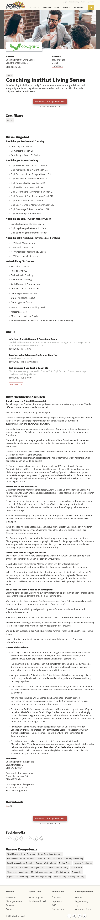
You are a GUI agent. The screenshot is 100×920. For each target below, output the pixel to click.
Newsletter (11, 897)
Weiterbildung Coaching (41, 876)
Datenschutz (58, 909)
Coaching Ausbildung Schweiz (20, 863)
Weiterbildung (51, 7)
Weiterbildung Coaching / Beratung (69, 876)
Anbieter (10, 905)
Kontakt (79, 897)
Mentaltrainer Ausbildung (42, 872)
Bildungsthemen (14, 901)
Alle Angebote (16, 384)
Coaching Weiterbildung (46, 863)
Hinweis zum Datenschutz (50, 106)
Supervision (77, 872)
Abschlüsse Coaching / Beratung (21, 854)
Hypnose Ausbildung (83, 863)
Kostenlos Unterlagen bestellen (50, 101)
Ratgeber (78, 7)
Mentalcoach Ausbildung (17, 872)
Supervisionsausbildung (17, 876)
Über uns (56, 897)
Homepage (57, 66)
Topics (66, 7)
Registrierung (81, 901)
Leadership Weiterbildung (57, 867)
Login (77, 905)
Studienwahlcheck (37, 901)
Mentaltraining (62, 872)
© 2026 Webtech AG (15, 916)
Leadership (12, 867)
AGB (9, 806)
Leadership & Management (31, 867)
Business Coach (55, 858)
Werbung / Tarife (83, 909)
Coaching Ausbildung (74, 858)
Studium (34, 7)
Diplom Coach (65, 863)
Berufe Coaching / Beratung (49, 854)
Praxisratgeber (36, 897)
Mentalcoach (76, 867)
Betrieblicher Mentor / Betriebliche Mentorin (26, 858)
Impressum (57, 901)
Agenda (9, 909)
